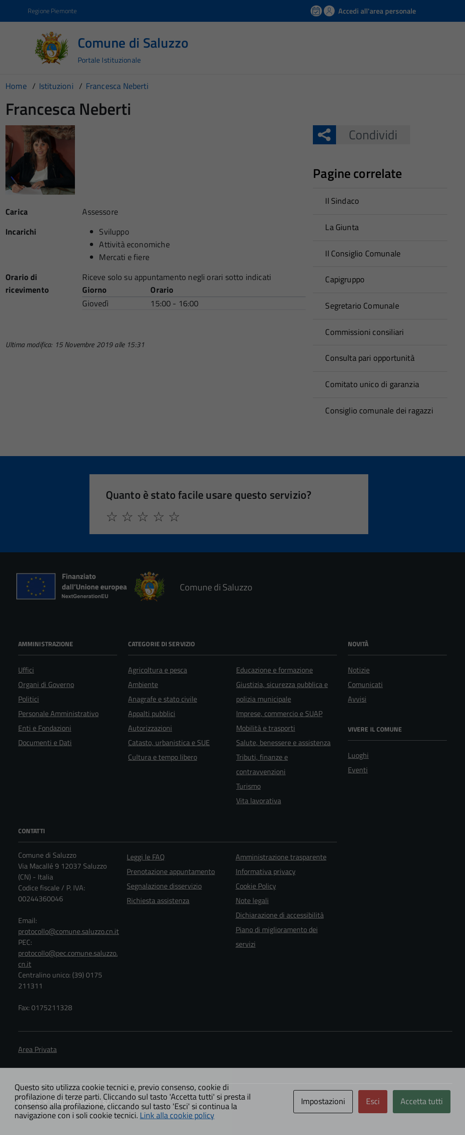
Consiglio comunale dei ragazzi (379, 410)
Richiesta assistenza (158, 900)
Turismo (248, 786)
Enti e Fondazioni (44, 727)
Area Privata (37, 1049)
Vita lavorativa (258, 800)
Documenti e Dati (45, 742)
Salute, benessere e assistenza (283, 742)
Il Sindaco (342, 201)
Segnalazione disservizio (164, 885)
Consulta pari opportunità (370, 358)
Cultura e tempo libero (162, 757)
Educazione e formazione (274, 669)
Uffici (26, 669)
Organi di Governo (46, 684)
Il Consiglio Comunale (363, 253)
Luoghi (358, 755)
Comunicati (365, 684)
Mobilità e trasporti (265, 727)
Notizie (359, 669)
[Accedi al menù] (19, 47)
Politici (28, 698)
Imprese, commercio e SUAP (279, 713)
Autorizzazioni (150, 727)
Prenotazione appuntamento (171, 871)
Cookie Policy (256, 885)
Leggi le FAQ (146, 856)
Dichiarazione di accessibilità (280, 914)
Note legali (252, 900)
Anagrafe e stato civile (162, 698)
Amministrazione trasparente (281, 856)
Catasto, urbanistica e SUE (169, 742)
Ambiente (143, 684)
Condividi (366, 134)
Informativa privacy (266, 871)
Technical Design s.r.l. (81, 1101)
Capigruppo (345, 279)
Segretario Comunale (362, 306)
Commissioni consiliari (364, 332)
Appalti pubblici (151, 713)
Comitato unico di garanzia (372, 384)
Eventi (358, 769)
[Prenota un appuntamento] (317, 11)
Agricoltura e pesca (157, 669)
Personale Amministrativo (58, 713)
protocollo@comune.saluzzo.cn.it (68, 931)
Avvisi (357, 698)
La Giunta (342, 227)
